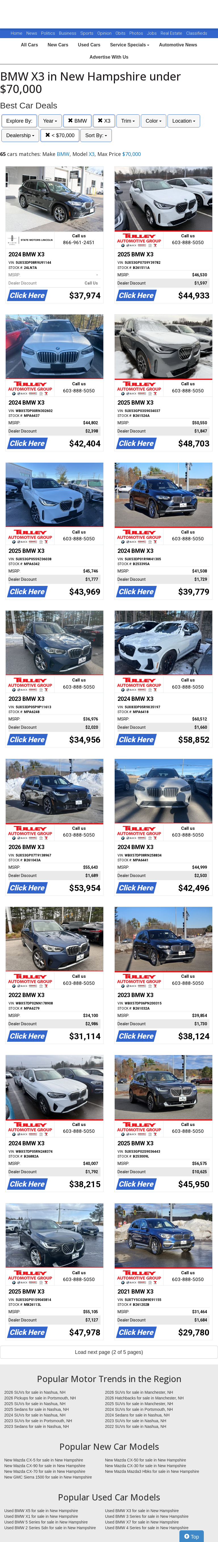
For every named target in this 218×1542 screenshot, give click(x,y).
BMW (77, 121)
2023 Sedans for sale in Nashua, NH (36, 1426)
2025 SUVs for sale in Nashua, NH (35, 1403)
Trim (128, 121)
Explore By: (19, 121)
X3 (104, 121)
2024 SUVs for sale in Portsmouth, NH (139, 1409)
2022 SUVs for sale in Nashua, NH (135, 1426)
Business (68, 33)
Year (50, 121)
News (31, 33)
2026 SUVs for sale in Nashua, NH (35, 1392)
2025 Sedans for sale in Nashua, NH (36, 1409)
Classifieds (196, 33)
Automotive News (178, 44)
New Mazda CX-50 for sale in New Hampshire (145, 1460)
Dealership (20, 135)
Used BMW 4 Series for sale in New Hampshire (146, 1527)
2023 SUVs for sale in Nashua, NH (135, 1421)
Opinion (105, 33)
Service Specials (130, 44)
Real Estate (172, 33)
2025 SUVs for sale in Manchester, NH (139, 1403)
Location (183, 121)
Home (16, 33)
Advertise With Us (109, 57)
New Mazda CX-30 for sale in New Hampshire (145, 1465)
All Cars (29, 44)
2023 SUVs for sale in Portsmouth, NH (38, 1421)
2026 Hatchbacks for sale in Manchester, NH (144, 1398)
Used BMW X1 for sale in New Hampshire (41, 1516)
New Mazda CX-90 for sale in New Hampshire (44, 1465)
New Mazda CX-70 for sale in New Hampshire (44, 1471)
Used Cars (89, 44)
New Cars (58, 44)
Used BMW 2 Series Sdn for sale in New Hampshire (50, 1527)
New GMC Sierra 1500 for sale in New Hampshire (48, 1477)
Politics (48, 33)
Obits (121, 33)
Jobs (152, 33)
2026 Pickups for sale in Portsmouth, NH (40, 1398)
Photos (136, 33)
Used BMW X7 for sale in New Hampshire (142, 1522)
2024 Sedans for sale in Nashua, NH (137, 1415)
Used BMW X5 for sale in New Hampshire (41, 1510)
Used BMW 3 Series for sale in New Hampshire (146, 1516)
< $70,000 (60, 135)
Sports (87, 33)
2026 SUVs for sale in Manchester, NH (139, 1392)
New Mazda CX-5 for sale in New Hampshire (43, 1460)
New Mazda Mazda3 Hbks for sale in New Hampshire (152, 1471)
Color (154, 121)
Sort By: (96, 135)
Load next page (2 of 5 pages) (109, 1352)
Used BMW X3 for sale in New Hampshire (142, 1510)
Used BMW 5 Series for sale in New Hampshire (46, 1522)
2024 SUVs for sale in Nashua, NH (35, 1415)
